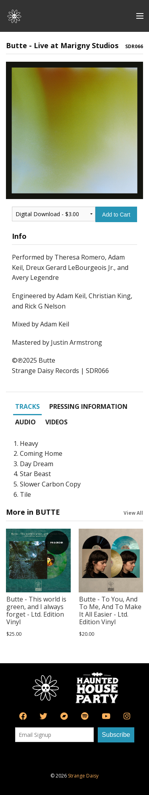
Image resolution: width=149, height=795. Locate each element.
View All (133, 513)
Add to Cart (116, 214)
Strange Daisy (83, 775)
